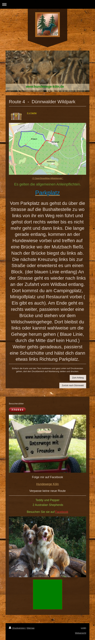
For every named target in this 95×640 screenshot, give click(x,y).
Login (83, 628)
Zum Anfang (78, 377)
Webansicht (80, 633)
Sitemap (31, 628)
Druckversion (17, 628)
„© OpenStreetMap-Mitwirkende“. (47, 178)
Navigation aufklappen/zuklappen (47, 4)
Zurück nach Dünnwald (73, 385)
